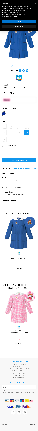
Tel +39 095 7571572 (18, 373)
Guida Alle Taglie (12, 146)
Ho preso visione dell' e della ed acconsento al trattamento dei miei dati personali (19, 392)
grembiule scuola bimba (19, 258)
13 (27, 133)
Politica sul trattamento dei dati (11, 392)
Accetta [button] (19, 21)
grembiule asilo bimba (19, 333)
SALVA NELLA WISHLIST (19, 66)
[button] (35, 3)
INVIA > (32, 387)
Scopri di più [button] (19, 26)
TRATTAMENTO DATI (8, 422)
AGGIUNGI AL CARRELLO (19, 160)
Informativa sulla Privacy (24, 391)
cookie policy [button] (16, 12)
